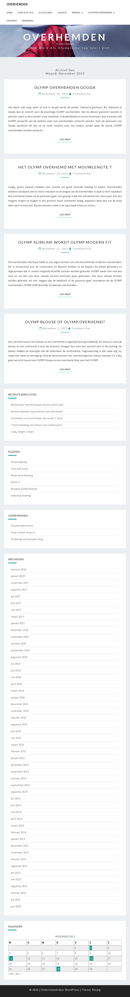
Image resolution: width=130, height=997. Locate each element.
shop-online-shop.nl (23, 532)
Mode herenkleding (22, 475)
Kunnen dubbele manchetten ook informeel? (37, 411)
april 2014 (16, 818)
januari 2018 (18, 576)
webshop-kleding (21, 495)
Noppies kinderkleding (24, 488)
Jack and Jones (19, 468)
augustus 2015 (19, 724)
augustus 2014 (19, 791)
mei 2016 (16, 677)
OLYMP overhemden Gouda (65, 87)
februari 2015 (18, 751)
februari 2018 (18, 569)
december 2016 (19, 630)
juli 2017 (15, 596)
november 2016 (20, 636)
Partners (12, 20)
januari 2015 (18, 758)
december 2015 (19, 704)
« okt (11, 973)
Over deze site (25, 12)
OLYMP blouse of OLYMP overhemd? (65, 322)
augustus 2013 (19, 866)
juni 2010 (16, 906)
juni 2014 (16, 805)
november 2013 (20, 852)
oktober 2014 (18, 778)
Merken (76, 12)
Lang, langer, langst (22, 431)
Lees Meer (66, 139)
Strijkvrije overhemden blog (27, 539)
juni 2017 (16, 603)
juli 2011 (15, 899)
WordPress (72, 989)
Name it (15, 482)
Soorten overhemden (100, 12)
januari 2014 (18, 839)
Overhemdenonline (22, 525)
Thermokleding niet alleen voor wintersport (36, 425)
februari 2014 (18, 832)
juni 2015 (16, 731)
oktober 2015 (18, 717)
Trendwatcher (82, 93)
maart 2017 (17, 616)
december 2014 (19, 764)
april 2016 (16, 684)
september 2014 (20, 785)
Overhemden (17, 4)
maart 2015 (17, 744)
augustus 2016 (19, 657)
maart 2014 (17, 825)
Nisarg (96, 989)
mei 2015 (16, 738)
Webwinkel (28, 20)
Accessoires (45, 12)
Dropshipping (19, 461)
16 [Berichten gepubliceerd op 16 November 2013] (91, 958)
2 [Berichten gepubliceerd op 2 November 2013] (90, 947)
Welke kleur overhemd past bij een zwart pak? (37, 404)
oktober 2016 (18, 643)
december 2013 (19, 845)
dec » (18, 973)
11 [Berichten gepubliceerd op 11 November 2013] (10, 958)
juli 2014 (15, 798)
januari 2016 (18, 697)
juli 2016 (15, 663)
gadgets (62, 12)
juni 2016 (16, 670)
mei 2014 (16, 812)
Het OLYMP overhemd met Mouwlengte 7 (65, 167)
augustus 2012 (19, 886)
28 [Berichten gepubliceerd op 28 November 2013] (58, 969)
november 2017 (20, 582)
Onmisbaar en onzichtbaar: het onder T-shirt (37, 418)
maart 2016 (17, 690)
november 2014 (20, 771)
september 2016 (20, 650)
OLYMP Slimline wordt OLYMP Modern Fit (65, 242)
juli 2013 (15, 872)
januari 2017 (18, 623)
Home (10, 12)
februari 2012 (18, 892)
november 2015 (20, 710)
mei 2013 (16, 879)
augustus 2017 (19, 589)
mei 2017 (16, 609)
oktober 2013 (18, 859)
